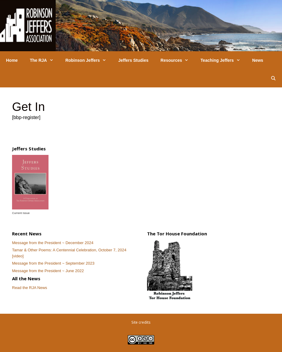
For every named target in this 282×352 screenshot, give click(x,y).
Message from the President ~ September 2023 (53, 263)
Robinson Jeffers (88, 60)
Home (12, 60)
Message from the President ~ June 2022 (48, 271)
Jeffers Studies (133, 60)
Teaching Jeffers (223, 60)
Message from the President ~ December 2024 (52, 242)
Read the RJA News (29, 287)
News (257, 60)
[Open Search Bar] (273, 78)
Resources (178, 60)
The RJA (44, 60)
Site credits (141, 322)
